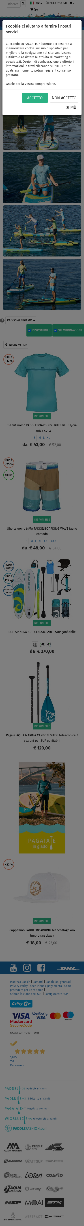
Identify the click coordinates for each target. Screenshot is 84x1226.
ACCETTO (35, 98)
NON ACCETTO (64, 98)
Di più (70, 107)
